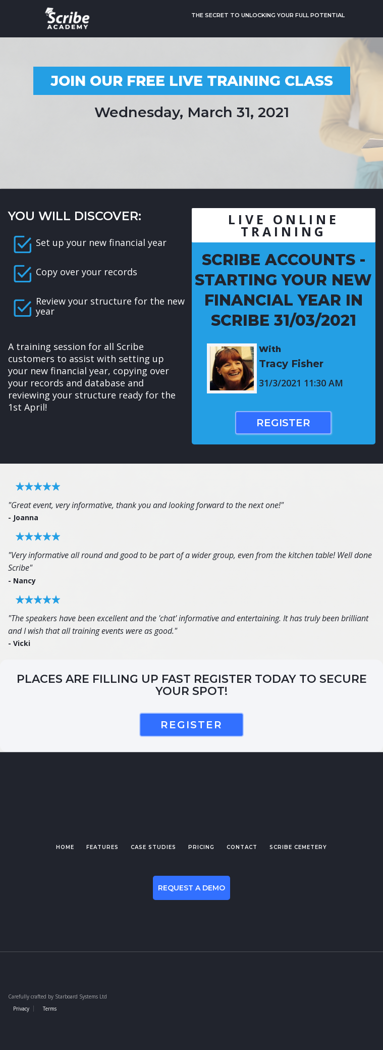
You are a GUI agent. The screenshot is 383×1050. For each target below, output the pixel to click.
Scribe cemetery (298, 847)
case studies (153, 847)
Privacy (21, 1008)
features (102, 847)
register (191, 725)
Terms (50, 1008)
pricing (201, 847)
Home (65, 847)
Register (283, 423)
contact (242, 847)
